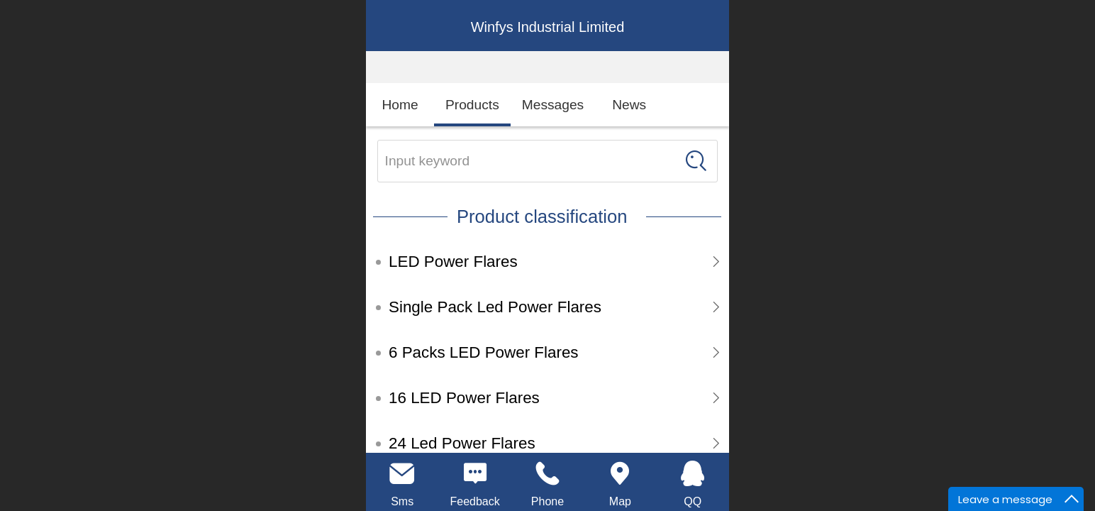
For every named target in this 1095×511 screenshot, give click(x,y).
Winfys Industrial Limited (548, 27)
